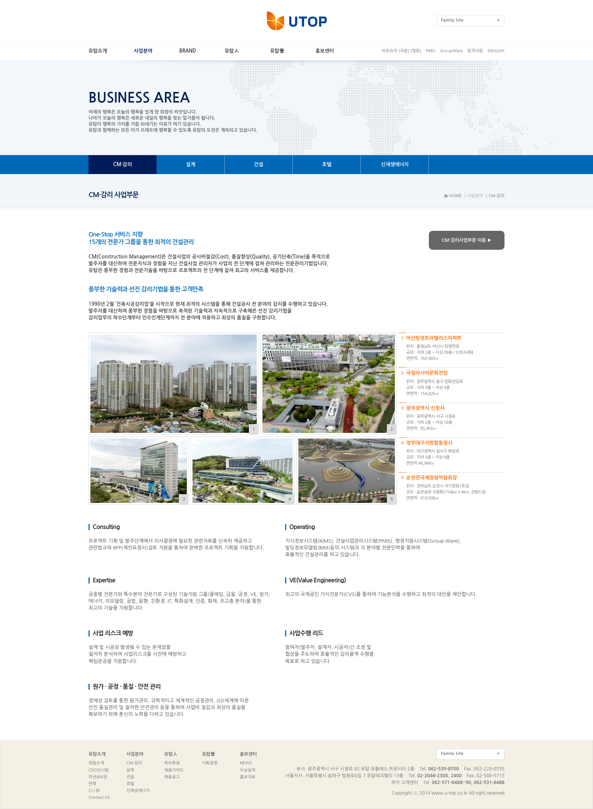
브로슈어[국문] (395, 51)
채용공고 (172, 777)
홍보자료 (247, 777)
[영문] (415, 51)
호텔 (130, 784)
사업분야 (134, 754)
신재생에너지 (138, 791)
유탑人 (170, 754)
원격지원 (475, 51)
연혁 (92, 784)
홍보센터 (248, 754)
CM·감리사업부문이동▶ (466, 240)
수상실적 (247, 770)
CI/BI (94, 791)
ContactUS (99, 797)
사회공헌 (209, 763)
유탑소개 (97, 754)
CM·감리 (134, 763)
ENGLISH (496, 51)
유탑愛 (208, 754)
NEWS (246, 763)
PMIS (431, 51)
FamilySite (470, 20)
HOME (455, 196)
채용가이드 (174, 770)
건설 (130, 777)
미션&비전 (97, 777)
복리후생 (172, 763)
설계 (130, 770)
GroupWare (451, 51)
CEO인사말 (98, 770)
